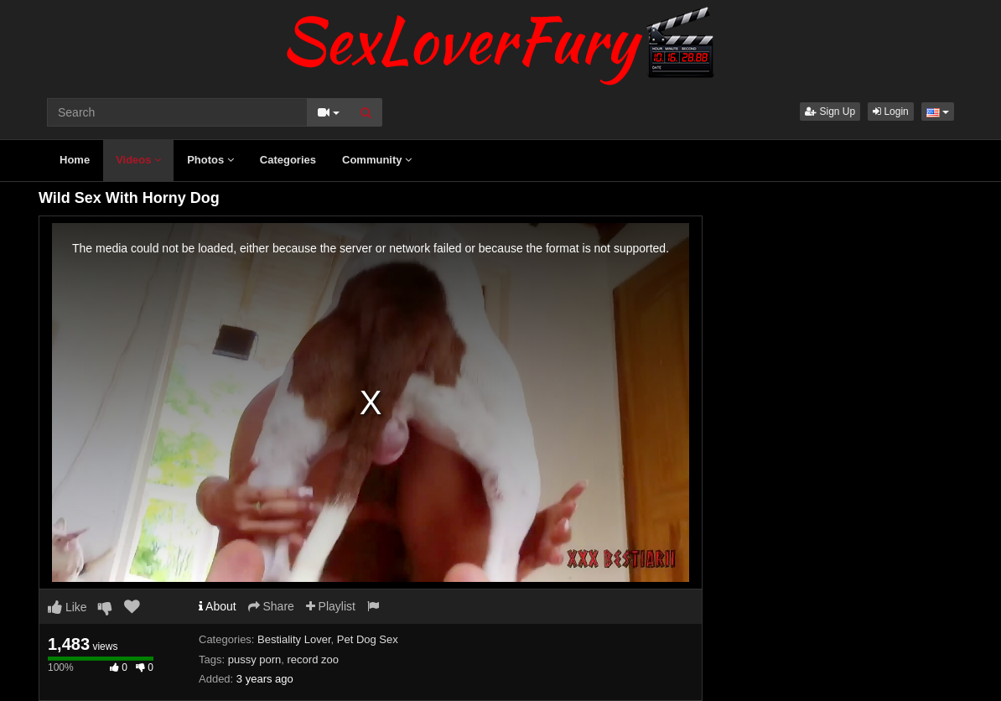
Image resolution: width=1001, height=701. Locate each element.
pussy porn (255, 659)
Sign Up (830, 111)
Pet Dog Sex (367, 639)
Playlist (330, 606)
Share (271, 606)
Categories (288, 159)
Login (891, 111)
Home (75, 159)
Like (67, 607)
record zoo (313, 659)
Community (377, 159)
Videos (138, 159)
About (217, 606)
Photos (210, 159)
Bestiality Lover (293, 639)
